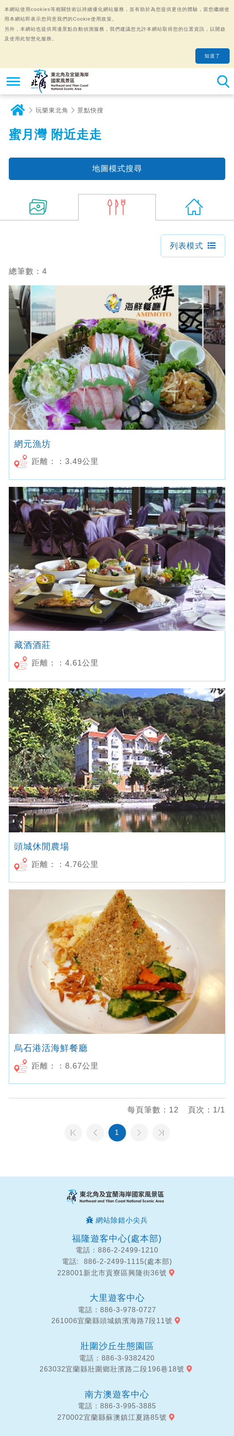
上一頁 (95, 1132)
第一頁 (73, 1132)
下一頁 (139, 1132)
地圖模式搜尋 (117, 168)
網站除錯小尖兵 (122, 1220)
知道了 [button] (212, 55)
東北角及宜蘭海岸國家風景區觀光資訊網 (60, 81)
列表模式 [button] (186, 245)
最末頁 (161, 1132)
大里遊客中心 (117, 1298)
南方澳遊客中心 (117, 1394)
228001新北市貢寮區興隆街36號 (111, 1273)
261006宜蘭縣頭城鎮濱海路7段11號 (112, 1320)
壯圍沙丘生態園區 (117, 1346)
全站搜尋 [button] (223, 81)
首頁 (17, 110)
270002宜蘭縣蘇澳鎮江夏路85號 (111, 1417)
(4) (117, 207)
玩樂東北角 (52, 110)
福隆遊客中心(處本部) (117, 1238)
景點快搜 (90, 110)
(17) (39, 207)
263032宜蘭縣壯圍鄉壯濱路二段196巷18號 (112, 1369)
